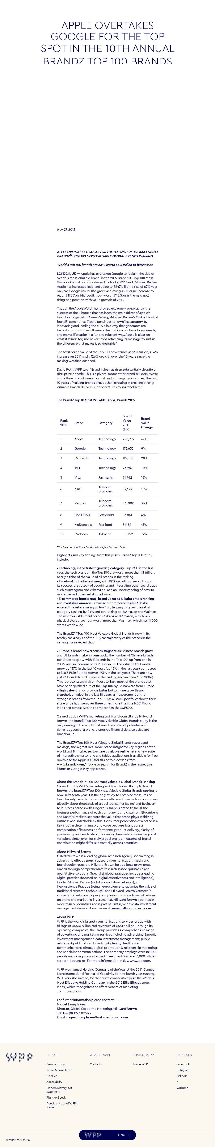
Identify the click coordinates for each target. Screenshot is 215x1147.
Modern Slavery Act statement (59, 1090)
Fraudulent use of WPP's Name (62, 1105)
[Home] (92, 1135)
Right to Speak (56, 1097)
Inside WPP (140, 1064)
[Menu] (124, 1135)
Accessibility (54, 1082)
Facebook (183, 1064)
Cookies (51, 1076)
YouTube (182, 1088)
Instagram (183, 1070)
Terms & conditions (58, 1070)
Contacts (96, 1064)
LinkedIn (182, 1076)
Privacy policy (55, 1064)
